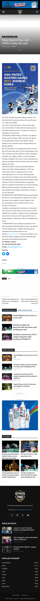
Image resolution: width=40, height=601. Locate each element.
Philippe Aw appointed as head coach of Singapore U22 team (10, 301)
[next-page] (6, 344)
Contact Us (25, 595)
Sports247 (17, 598)
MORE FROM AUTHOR (25, 310)
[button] (3, 12)
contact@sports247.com (24, 510)
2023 (7, 16)
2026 (4, 320)
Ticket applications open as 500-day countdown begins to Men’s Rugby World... (10, 475)
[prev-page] (3, 344)
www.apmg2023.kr (13, 234)
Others (4, 451)
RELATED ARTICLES (9, 310)
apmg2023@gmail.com (14, 247)
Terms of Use (16, 595)
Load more (20, 393)
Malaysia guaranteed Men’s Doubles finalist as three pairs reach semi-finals (10, 456)
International (10, 36)
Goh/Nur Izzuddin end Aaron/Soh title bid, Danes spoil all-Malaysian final (25, 327)
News (15, 36)
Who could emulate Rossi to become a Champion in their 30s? (29, 301)
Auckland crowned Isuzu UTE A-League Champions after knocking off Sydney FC (25, 337)
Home (2, 16)
